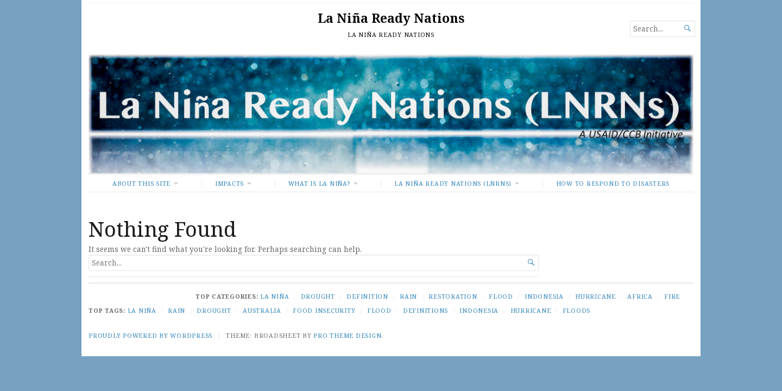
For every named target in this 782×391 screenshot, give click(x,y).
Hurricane (595, 296)
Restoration (452, 296)
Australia (262, 310)
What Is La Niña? (319, 183)
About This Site (141, 183)
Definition (367, 296)
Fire (672, 296)
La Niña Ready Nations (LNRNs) (453, 183)
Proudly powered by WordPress (150, 335)
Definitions (425, 310)
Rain (408, 296)
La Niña (274, 296)
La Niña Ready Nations (391, 18)
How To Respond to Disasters (613, 183)
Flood (501, 296)
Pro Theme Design (347, 335)
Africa (640, 296)
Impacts (229, 183)
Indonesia (544, 296)
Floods (577, 310)
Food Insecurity (324, 310)
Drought (318, 296)
